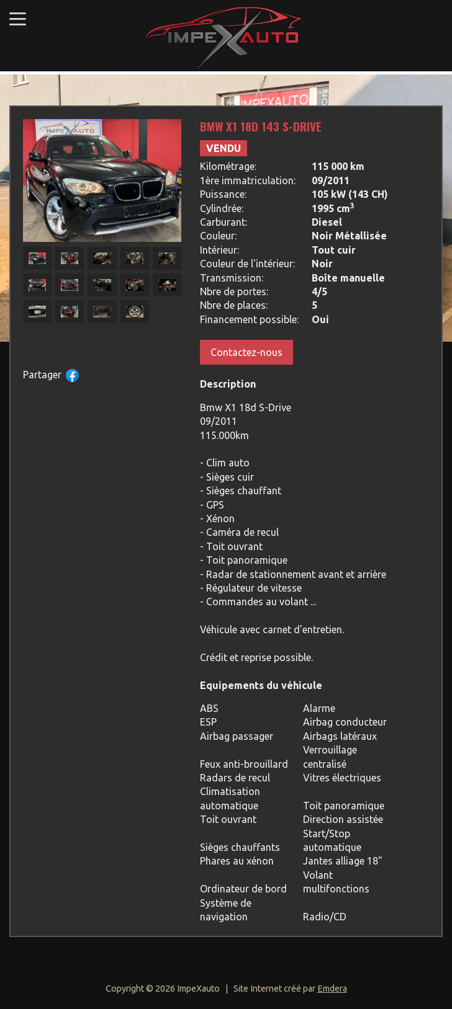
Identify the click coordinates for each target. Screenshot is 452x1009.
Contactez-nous (246, 352)
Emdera (332, 988)
